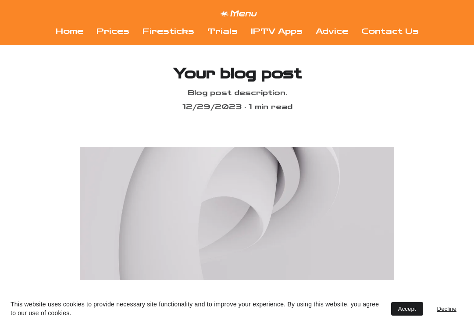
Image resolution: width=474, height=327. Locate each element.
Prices (112, 31)
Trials (222, 31)
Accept (407, 309)
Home (69, 31)
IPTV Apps (277, 31)
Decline (446, 309)
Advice (332, 31)
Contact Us (390, 31)
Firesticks (168, 31)
